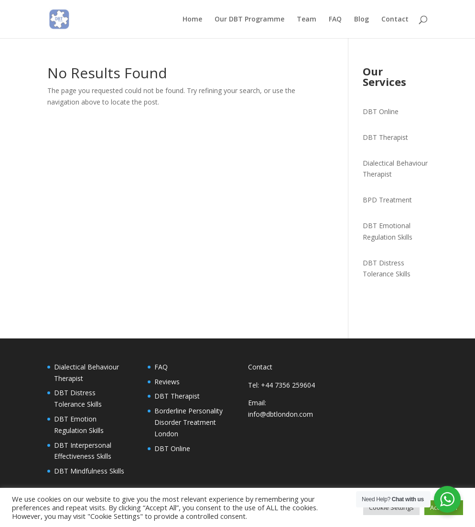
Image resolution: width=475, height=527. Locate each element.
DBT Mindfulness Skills (89, 470)
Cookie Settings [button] (391, 507)
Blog (361, 19)
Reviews (167, 381)
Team (306, 19)
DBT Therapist (385, 137)
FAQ (335, 19)
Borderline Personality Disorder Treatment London (188, 422)
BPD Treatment (387, 199)
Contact (395, 19)
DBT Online (381, 111)
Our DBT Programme (249, 19)
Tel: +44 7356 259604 (281, 385)
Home (192, 19)
